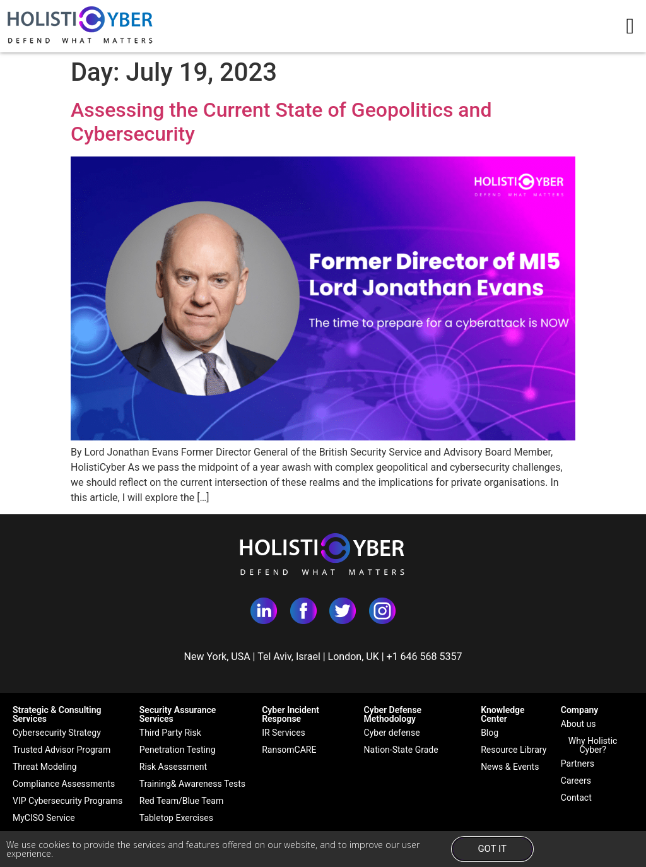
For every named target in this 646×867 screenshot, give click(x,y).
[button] (630, 26)
